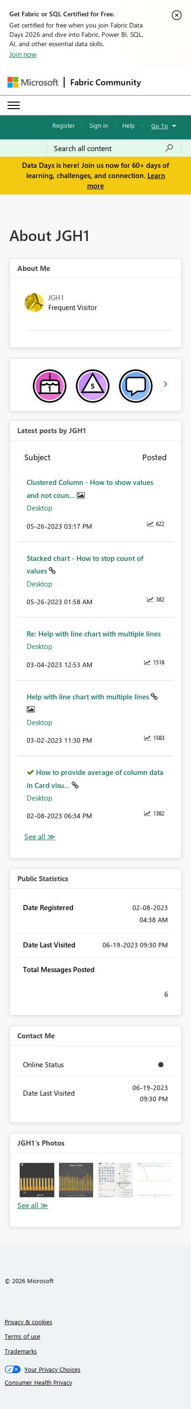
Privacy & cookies (28, 1322)
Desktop (39, 507)
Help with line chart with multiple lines (89, 696)
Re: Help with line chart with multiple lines (94, 633)
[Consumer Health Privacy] (96, 1382)
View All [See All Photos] (32, 1205)
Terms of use (22, 1336)
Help (128, 125)
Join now (23, 54)
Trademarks (21, 1351)
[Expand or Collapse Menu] (13, 105)
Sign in (98, 125)
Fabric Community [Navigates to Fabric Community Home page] (105, 82)
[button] (37, 1180)
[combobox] (114, 148)
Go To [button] (159, 126)
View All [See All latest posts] (39, 836)
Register (63, 125)
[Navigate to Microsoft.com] (32, 82)
